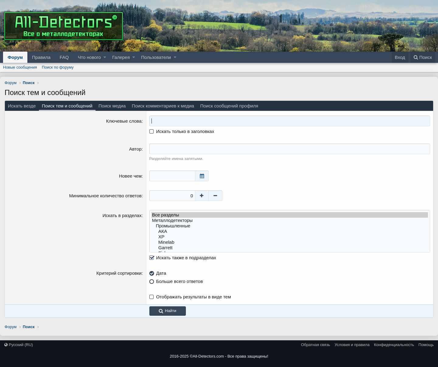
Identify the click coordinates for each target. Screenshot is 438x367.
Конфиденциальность (394, 344)
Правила (41, 57)
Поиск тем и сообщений (67, 105)
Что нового (89, 57)
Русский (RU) (18, 344)
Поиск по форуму (58, 67)
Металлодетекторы (289, 220)
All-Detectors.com (208, 356)
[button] (105, 57)
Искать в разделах (122, 215)
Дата (161, 273)
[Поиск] (422, 57)
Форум (15, 57)
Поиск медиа (112, 105)
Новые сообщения (20, 67)
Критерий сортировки (119, 273)
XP (289, 237)
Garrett (289, 247)
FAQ (64, 57)
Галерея (121, 57)
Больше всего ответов (179, 281)
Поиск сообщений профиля (229, 105)
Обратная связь (315, 344)
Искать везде (22, 105)
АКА (289, 231)
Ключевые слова (124, 121)
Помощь (426, 344)
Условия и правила (352, 344)
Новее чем (130, 175)
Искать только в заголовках (181, 131)
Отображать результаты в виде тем (193, 296)
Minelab (289, 242)
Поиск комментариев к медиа (163, 105)
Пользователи (156, 57)
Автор (135, 148)
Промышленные (289, 226)
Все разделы (289, 215)
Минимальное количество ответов (105, 195)
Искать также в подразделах (182, 257)
